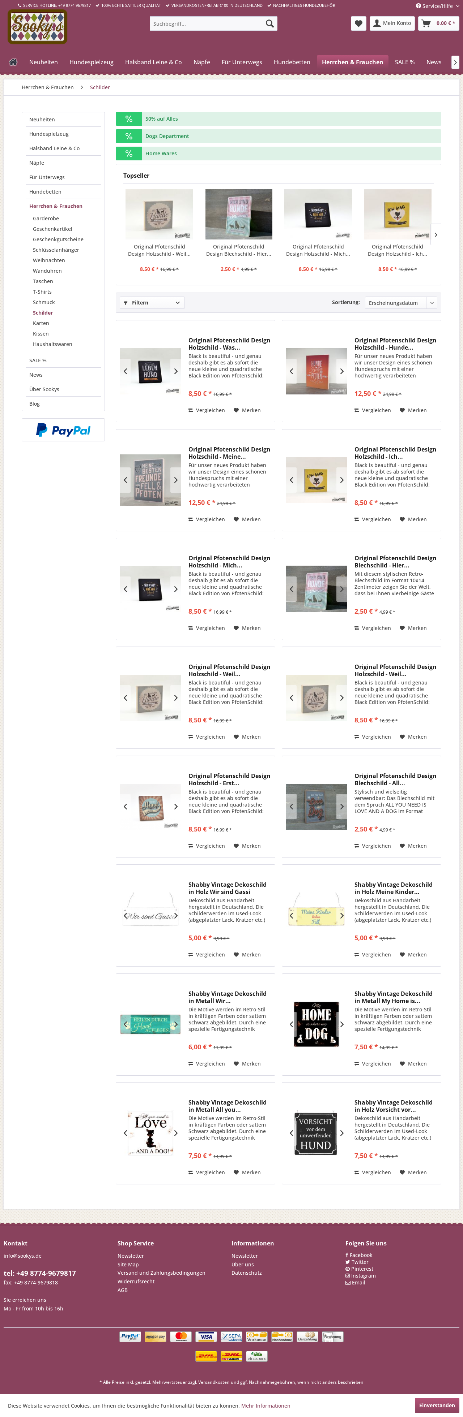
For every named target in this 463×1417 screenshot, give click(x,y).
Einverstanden (437, 1405)
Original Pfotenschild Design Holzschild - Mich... (318, 250)
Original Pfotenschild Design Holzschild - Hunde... (395, 344)
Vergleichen (206, 410)
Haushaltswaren (52, 344)
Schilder (43, 312)
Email (358, 1282)
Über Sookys (44, 389)
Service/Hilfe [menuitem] (435, 6)
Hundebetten (45, 191)
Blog (34, 403)
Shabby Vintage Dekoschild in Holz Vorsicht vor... (393, 1106)
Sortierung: (346, 302)
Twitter (360, 1261)
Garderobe (46, 218)
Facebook (361, 1255)
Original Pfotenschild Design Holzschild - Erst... (229, 779)
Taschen (43, 281)
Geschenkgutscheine (58, 239)
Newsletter (131, 1255)
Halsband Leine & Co (54, 148)
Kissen (41, 333)
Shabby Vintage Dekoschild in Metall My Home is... (393, 997)
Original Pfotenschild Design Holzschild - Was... (229, 344)
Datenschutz (247, 1272)
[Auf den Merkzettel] (247, 410)
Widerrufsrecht (136, 1281)
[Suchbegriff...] (213, 23)
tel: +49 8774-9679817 (40, 1273)
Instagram (363, 1275)
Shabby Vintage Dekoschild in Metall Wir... (227, 997)
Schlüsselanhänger (56, 249)
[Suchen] (269, 23)
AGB (123, 1290)
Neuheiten (42, 119)
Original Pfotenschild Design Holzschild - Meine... (229, 453)
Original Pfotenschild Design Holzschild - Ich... (397, 250)
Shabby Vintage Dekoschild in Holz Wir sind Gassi (227, 888)
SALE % (38, 360)
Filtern (136, 302)
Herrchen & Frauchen (55, 206)
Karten (41, 323)
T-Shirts (42, 291)
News (36, 374)
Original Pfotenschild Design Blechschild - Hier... (238, 250)
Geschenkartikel (52, 228)
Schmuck (44, 302)
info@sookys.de (23, 1255)
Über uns (243, 1264)
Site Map (128, 1264)
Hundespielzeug (49, 133)
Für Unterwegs (47, 177)
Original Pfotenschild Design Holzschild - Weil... (159, 250)
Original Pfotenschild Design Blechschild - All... (395, 779)
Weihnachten (49, 260)
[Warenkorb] (438, 23)
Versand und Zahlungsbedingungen (161, 1272)
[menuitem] (213, 23)
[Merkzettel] (358, 23)
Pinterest (362, 1268)
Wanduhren (47, 270)
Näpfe (36, 162)
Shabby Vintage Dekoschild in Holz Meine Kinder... (393, 888)
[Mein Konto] (392, 23)
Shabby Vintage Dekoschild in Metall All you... (227, 1106)
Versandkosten (214, 1382)
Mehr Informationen (265, 1405)
